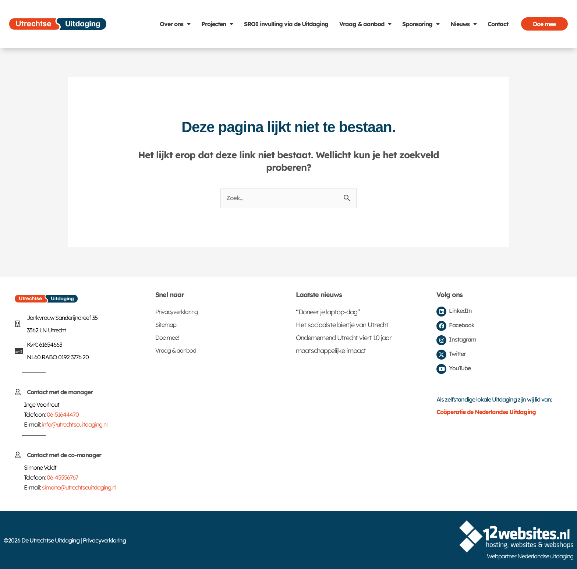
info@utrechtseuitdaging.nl (74, 424)
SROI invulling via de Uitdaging (286, 24)
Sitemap (165, 324)
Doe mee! (167, 337)
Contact (498, 24)
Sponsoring (420, 24)
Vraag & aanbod (365, 24)
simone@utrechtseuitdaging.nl (79, 487)
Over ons (175, 24)
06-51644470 (63, 414)
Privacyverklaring (176, 311)
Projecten (217, 24)
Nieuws (463, 24)
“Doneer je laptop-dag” (328, 312)
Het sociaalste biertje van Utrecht (342, 325)
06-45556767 (62, 477)
